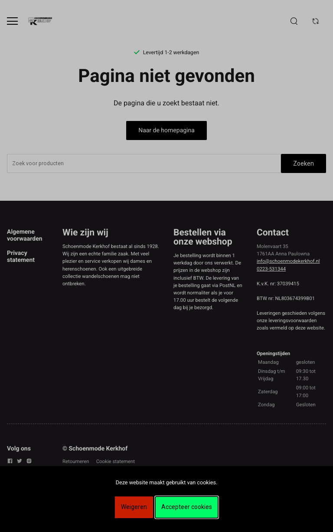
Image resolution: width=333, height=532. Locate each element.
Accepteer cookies (186, 506)
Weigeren (134, 506)
